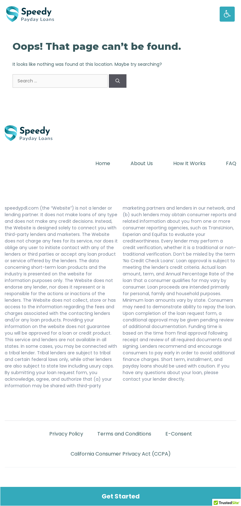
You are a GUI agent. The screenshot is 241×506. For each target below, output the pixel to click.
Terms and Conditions (124, 433)
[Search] (117, 81)
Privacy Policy (66, 433)
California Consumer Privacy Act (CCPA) (121, 453)
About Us (142, 163)
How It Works (189, 163)
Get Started (121, 496)
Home (102, 163)
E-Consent (178, 433)
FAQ (231, 163)
